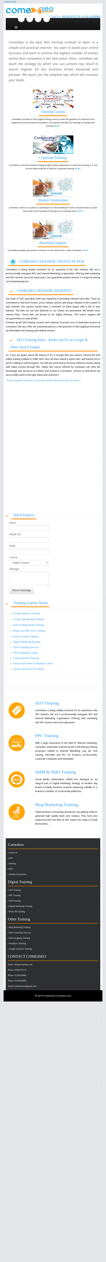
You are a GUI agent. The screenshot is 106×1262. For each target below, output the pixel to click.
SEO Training (15, 907)
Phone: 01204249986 (17, 992)
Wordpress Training (17, 960)
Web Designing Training (19, 955)
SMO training (15, 917)
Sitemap (12, 880)
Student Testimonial (17, 891)
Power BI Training (17, 928)
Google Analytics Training (20, 966)
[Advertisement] (33, 475)
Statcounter (10, 2)
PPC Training (15, 912)
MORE (57, 126)
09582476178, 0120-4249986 (81, 17)
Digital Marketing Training (20, 923)
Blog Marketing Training (19, 944)
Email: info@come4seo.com (20, 981)
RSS (11, 875)
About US (13, 869)
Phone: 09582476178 (17, 987)
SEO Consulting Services (20, 949)
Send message (21, 590)
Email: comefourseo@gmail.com (22, 1003)
